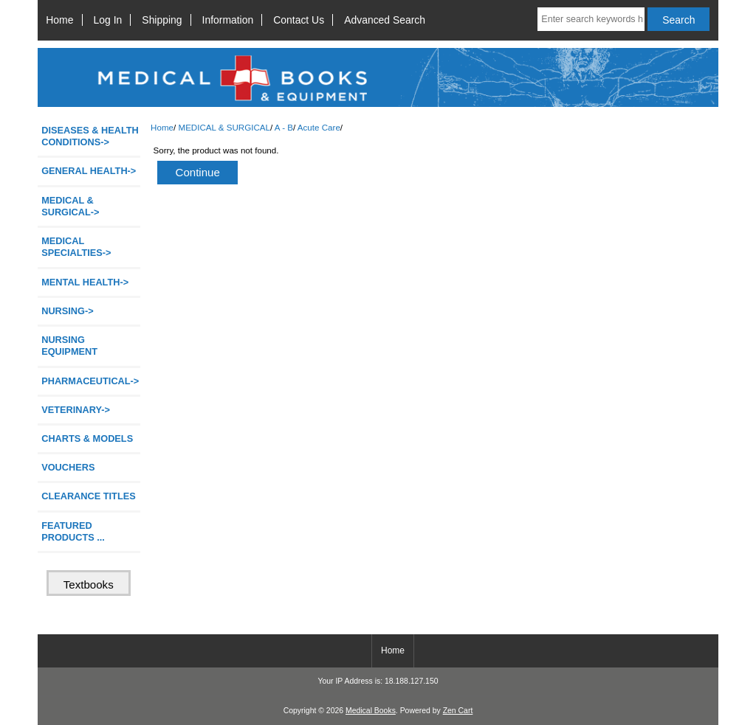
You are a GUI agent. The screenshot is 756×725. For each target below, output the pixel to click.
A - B (284, 127)
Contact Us (298, 20)
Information (228, 20)
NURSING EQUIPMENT (69, 345)
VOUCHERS (67, 467)
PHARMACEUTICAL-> (90, 380)
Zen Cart (458, 711)
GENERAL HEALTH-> (88, 170)
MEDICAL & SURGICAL (224, 127)
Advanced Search (384, 20)
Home (59, 20)
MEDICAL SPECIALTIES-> (76, 246)
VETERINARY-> (75, 409)
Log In (108, 20)
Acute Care (319, 127)
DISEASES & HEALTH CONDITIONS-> (90, 136)
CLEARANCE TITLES (88, 496)
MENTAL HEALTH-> (84, 282)
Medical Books (371, 711)
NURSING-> (67, 310)
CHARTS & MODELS (87, 438)
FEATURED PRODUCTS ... (73, 531)
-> (70, 206)
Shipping (162, 20)
